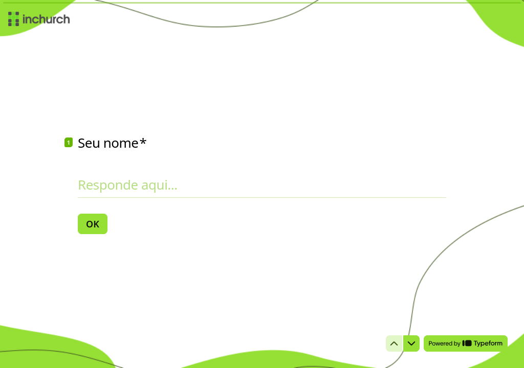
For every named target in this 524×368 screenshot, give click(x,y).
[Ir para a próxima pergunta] (411, 343)
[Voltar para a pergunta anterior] (394, 343)
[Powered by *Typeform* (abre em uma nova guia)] (466, 343)
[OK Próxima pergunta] (92, 224)
